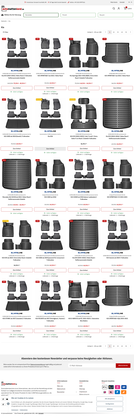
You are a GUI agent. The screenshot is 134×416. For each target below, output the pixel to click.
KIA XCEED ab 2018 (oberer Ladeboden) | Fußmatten (84, 197)
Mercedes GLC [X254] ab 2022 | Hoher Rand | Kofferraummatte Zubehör (17, 197)
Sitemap (82, 389)
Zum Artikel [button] (17, 88)
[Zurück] (105, 32)
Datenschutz (24, 410)
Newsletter (60, 392)
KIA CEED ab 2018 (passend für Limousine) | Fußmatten (50, 258)
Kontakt (122, 2)
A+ (129, 2)
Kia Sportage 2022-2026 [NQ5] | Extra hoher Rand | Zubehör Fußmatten (84, 76)
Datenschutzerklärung (37, 364)
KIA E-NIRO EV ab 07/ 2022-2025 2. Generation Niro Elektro (83, 319)
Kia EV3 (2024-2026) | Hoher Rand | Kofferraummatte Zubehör (117, 136)
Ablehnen (110, 409)
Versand (40, 413)
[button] (113, 8)
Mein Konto (114, 2)
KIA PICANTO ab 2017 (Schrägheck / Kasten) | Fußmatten (50, 319)
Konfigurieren (110, 404)
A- (131, 2)
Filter (5, 32)
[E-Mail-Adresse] (92, 365)
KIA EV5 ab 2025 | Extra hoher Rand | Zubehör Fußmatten (17, 258)
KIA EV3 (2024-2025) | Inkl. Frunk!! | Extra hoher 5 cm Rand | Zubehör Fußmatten (83, 136)
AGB (80, 386)
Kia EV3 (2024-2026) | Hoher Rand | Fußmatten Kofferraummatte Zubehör (17, 76)
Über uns (60, 386)
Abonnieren (123, 365)
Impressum (14, 410)
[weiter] (130, 32)
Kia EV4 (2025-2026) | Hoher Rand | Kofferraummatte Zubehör (83, 258)
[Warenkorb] (128, 8)
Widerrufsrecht (84, 394)
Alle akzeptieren (110, 399)
